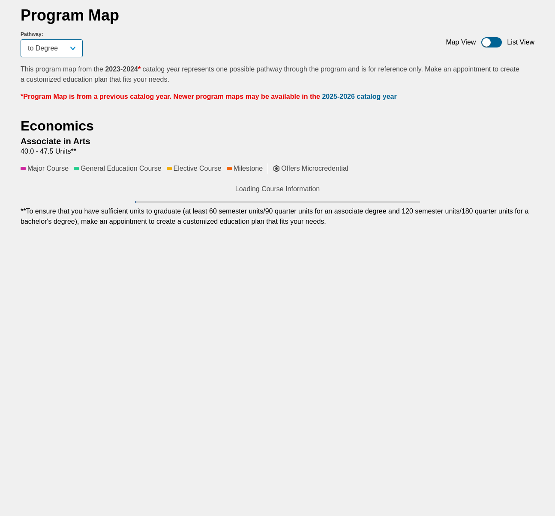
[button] (137, 209)
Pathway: (32, 34)
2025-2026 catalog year (359, 96)
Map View (461, 42)
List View (520, 42)
